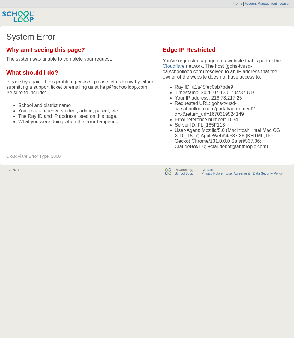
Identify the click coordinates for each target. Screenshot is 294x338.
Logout (284, 3)
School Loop (184, 173)
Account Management (261, 3)
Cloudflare (174, 66)
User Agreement (238, 173)
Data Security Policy (268, 173)
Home (237, 3)
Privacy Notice (212, 173)
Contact (207, 170)
